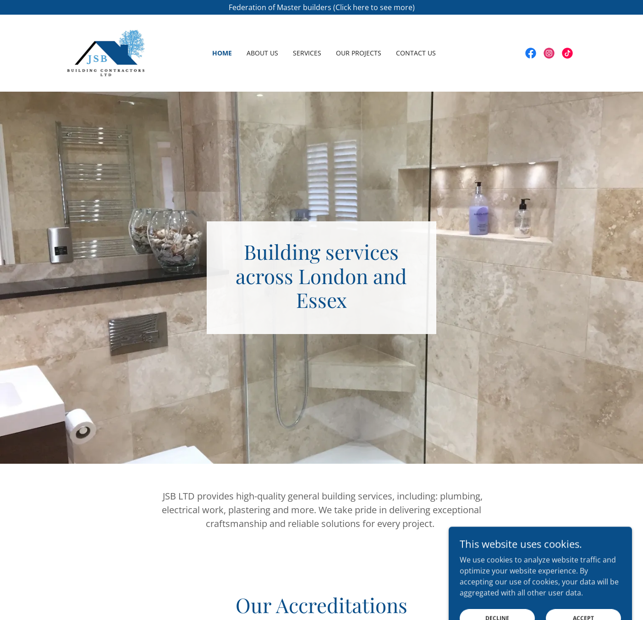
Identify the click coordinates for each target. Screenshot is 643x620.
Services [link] (307, 53)
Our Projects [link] (358, 53)
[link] (106, 52)
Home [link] (222, 53)
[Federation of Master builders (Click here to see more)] (321, 7)
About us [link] (262, 53)
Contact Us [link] (416, 53)
